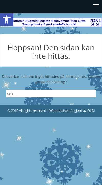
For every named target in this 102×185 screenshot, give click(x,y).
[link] (6, 19)
